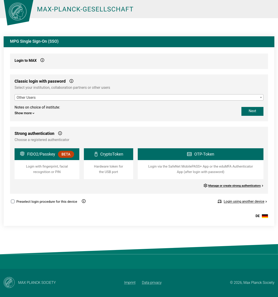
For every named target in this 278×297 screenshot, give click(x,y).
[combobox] (139, 97)
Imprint (129, 282)
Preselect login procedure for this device (46, 202)
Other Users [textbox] (26, 97)
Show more (24, 113)
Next (252, 111)
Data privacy (152, 282)
